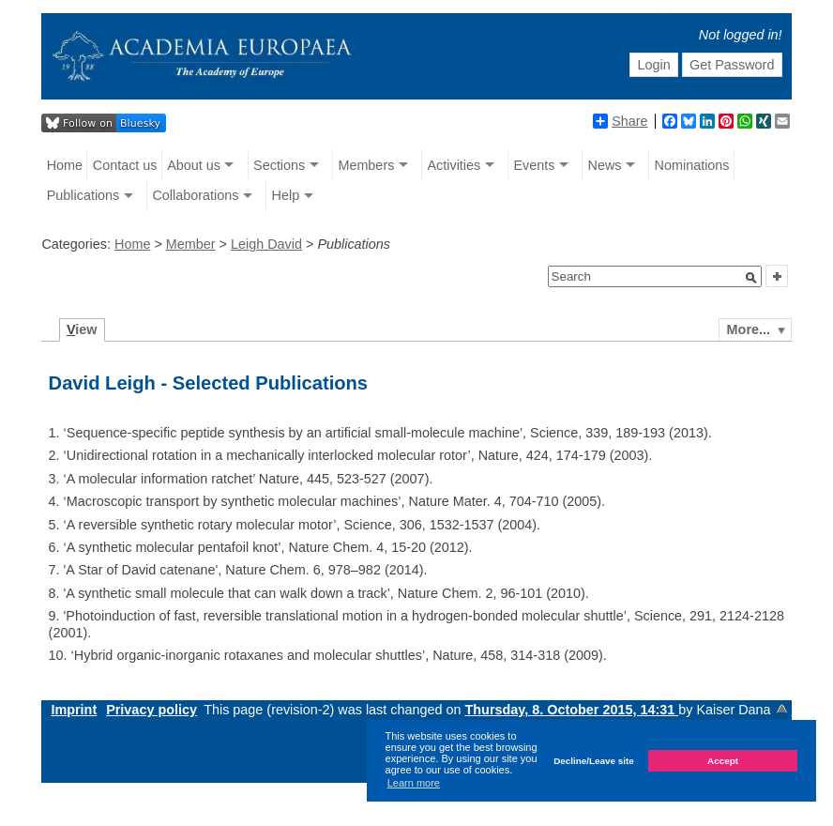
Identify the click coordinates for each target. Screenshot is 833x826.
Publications (83, 195)
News (604, 165)
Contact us (125, 165)
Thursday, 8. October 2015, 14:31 (572, 709)
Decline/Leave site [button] (593, 761)
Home (65, 165)
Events (533, 165)
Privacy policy (151, 709)
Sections (279, 165)
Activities (453, 165)
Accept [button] (722, 761)
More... (748, 329)
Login (653, 64)
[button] (751, 277)
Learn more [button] (413, 782)
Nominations (692, 165)
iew (82, 329)
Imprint (74, 709)
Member (191, 244)
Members (366, 165)
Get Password (731, 64)
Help (286, 195)
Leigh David (266, 244)
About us (193, 165)
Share (620, 121)
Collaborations (195, 195)
